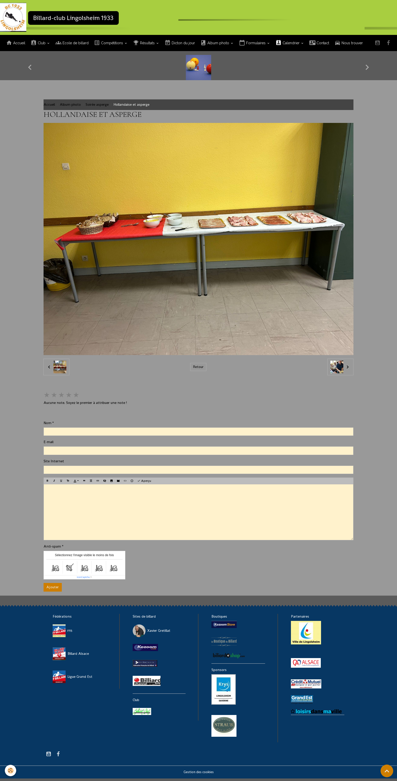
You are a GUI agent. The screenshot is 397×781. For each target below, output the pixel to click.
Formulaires (253, 45)
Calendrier (288, 45)
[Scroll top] (387, 771)
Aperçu (144, 483)
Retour (198, 369)
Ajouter (52, 589)
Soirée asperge (97, 107)
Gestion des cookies (198, 774)
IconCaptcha (83, 579)
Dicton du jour (180, 45)
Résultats (144, 45)
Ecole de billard (72, 45)
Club (39, 45)
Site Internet (54, 463)
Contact (319, 45)
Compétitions (109, 45)
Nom (47, 425)
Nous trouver (348, 45)
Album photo (215, 45)
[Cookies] (10, 770)
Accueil (15, 45)
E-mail (48, 444)
